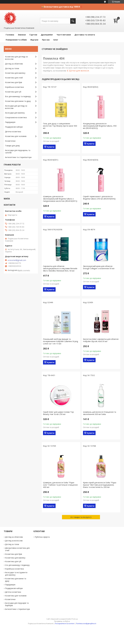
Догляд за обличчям (14, 63)
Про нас (46, 39)
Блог (56, 39)
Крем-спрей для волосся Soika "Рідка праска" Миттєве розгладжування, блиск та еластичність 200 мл (99, 484)
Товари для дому (12, 145)
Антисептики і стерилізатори (17, 609)
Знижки (22, 34)
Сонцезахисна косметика (16, 117)
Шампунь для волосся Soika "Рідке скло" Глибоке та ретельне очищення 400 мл (60, 484)
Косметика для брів (13, 82)
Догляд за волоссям (14, 540)
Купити (50, 147)
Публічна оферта (42, 537)
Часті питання (64, 34)
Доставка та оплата (85, 34)
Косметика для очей (14, 77)
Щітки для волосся (79, 70)
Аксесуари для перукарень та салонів (17, 151)
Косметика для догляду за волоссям (16, 57)
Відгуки (34, 39)
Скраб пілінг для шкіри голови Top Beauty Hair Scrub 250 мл (58, 413)
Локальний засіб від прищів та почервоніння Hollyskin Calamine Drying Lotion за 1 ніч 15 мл (60, 341)
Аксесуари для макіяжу (15, 113)
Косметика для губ (13, 92)
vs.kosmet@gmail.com (17, 260)
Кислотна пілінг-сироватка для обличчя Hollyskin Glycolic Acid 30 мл (100, 340)
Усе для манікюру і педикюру (17, 565)
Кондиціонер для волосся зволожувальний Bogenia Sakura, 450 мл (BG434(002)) (100, 125)
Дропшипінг (47, 34)
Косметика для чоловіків (15, 136)
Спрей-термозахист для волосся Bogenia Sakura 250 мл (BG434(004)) (99, 197)
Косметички (10, 141)
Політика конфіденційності (86, 623)
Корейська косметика (14, 87)
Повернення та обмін (16, 39)
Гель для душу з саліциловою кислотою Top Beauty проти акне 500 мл (60, 125)
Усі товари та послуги (80, 517)
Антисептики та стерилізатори (18, 157)
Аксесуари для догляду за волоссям (16, 107)
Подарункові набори (14, 127)
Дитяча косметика (13, 131)
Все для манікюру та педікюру (18, 96)
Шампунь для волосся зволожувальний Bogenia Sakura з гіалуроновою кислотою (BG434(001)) (60, 198)
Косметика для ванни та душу (18, 101)
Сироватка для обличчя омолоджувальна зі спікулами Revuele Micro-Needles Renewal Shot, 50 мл (60, 268)
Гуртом (33, 34)
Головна (10, 34)
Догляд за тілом (12, 68)
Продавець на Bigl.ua (62, 621)
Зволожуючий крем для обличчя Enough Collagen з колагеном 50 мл (98, 267)
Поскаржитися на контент (64, 623)
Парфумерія (10, 122)
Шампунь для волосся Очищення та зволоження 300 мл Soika (99, 413)
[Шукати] (73, 21)
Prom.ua (75, 619)
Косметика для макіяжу (15, 73)
